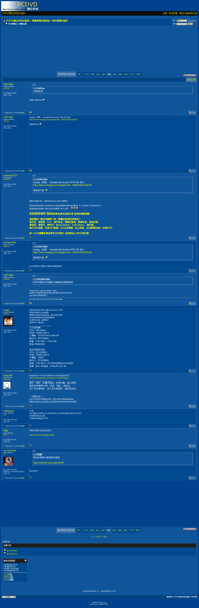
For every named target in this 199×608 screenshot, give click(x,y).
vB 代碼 (6, 574)
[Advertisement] (86, 46)
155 (120, 74)
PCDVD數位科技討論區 (13, 13)
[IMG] (5, 578)
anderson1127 (10, 175)
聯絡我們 (170, 597)
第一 (79, 74)
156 (125, 74)
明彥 (5, 430)
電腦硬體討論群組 (41, 21)
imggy (6, 310)
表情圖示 (6, 576)
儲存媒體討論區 (60, 21)
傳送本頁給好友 (12, 554)
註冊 (165, 13)
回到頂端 (194, 597)
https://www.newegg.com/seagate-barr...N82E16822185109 (53, 120)
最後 (139, 74)
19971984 (8, 84)
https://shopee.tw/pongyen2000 (41, 435)
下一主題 (103, 536)
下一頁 (132, 74)
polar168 (7, 375)
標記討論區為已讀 (188, 13)
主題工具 (191, 79)
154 (114, 74)
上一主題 (96, 536)
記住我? (192, 21)
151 (98, 74)
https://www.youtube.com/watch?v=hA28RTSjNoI (49, 378)
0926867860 (9, 242)
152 (103, 74)
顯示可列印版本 (12, 550)
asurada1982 (9, 450)
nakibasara (8, 411)
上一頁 (86, 74)
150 (92, 74)
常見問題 (173, 13)
